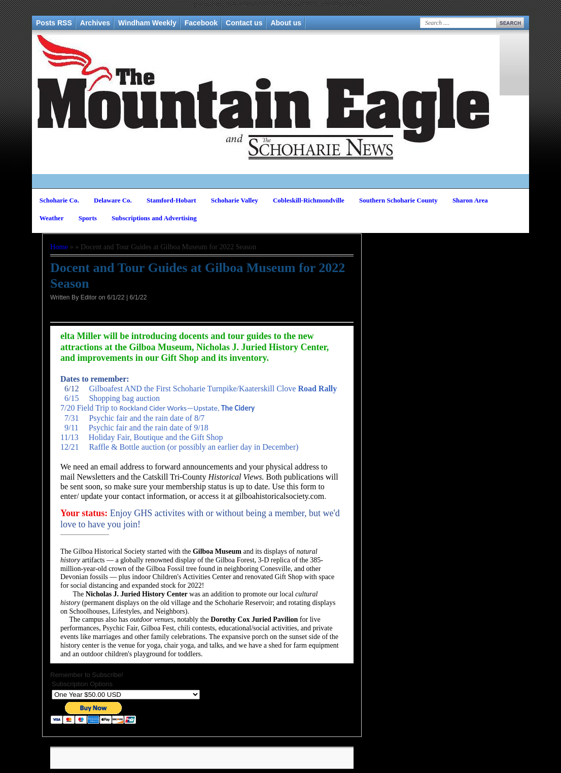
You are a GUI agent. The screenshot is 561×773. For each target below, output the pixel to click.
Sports (88, 218)
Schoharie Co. (59, 200)
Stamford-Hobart (171, 200)
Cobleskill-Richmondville (308, 200)
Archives (95, 23)
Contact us (244, 23)
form (308, 486)
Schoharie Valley (234, 200)
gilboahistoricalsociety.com (279, 496)
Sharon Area (470, 200)
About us (285, 23)
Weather (52, 218)
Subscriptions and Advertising (154, 218)
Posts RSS (54, 23)
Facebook (201, 23)
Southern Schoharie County (398, 200)
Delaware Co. (113, 200)
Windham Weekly (147, 23)
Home (59, 247)
